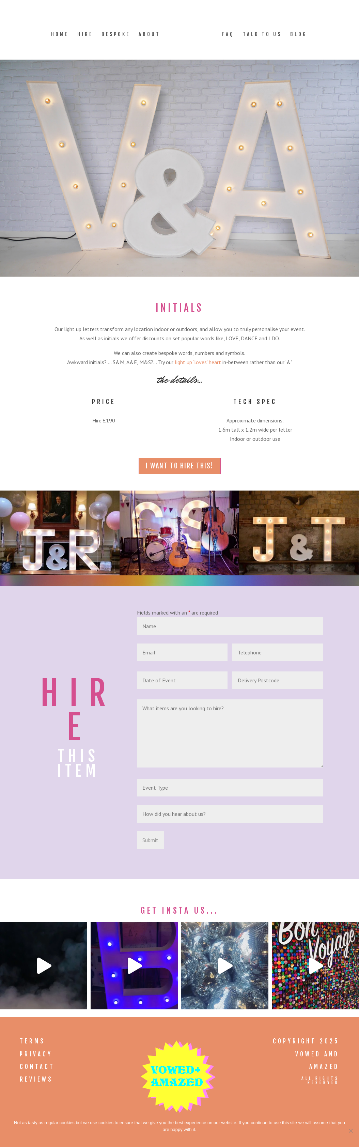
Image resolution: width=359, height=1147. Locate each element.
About (149, 34)
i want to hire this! (180, 466)
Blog (298, 34)
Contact (37, 1066)
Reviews (36, 1079)
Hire (85, 34)
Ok (181, 1138)
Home (60, 34)
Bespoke (116, 34)
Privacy (36, 1054)
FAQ (228, 34)
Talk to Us (262, 34)
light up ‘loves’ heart (198, 362)
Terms (32, 1041)
